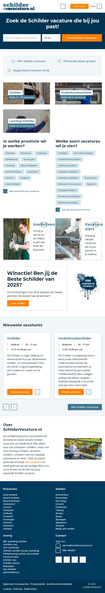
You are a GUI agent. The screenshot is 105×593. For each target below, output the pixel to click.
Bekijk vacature (19, 392)
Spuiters (91, 184)
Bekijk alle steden (65, 528)
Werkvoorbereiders (68, 202)
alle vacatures (33, 462)
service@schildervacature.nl (77, 545)
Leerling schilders (67, 165)
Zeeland (24, 177)
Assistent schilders (68, 171)
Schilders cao (10, 544)
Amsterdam (62, 494)
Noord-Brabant (29, 165)
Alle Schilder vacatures (85, 407)
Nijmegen (61, 519)
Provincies (10, 489)
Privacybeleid (38, 583)
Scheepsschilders (67, 190)
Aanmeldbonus (11, 572)
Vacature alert (11, 556)
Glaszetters (90, 177)
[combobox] (22, 38)
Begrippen (8, 566)
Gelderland (11, 159)
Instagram (83, 560)
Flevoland (26, 153)
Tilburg (59, 510)
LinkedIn (75, 560)
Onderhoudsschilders (69, 159)
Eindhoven (61, 507)
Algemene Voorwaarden (16, 583)
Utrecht (10, 177)
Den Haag (61, 500)
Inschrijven (79, 6)
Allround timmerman (69, 184)
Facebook (59, 560)
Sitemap (17, 588)
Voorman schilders (68, 177)
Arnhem (60, 525)
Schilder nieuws (11, 562)
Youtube (67, 560)
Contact (61, 535)
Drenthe (10, 153)
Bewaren (38, 392)
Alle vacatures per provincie (24, 191)
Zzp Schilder (9, 569)
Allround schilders (83, 153)
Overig (7, 535)
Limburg (10, 165)
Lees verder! (17, 303)
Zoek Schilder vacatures (81, 38)
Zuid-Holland (13, 184)
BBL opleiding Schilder (15, 541)
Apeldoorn (61, 522)
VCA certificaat (11, 547)
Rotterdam (62, 497)
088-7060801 (69, 550)
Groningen (29, 159)
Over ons (60, 541)
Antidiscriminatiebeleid (59, 583)
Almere (59, 513)
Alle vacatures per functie (76, 209)
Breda (59, 516)
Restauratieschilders (69, 196)
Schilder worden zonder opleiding (21, 550)
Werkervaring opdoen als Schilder (21, 553)
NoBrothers (30, 588)
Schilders (63, 153)
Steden (60, 489)
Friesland (42, 153)
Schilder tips (9, 559)
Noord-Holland (14, 171)
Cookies (7, 588)
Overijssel (33, 171)
